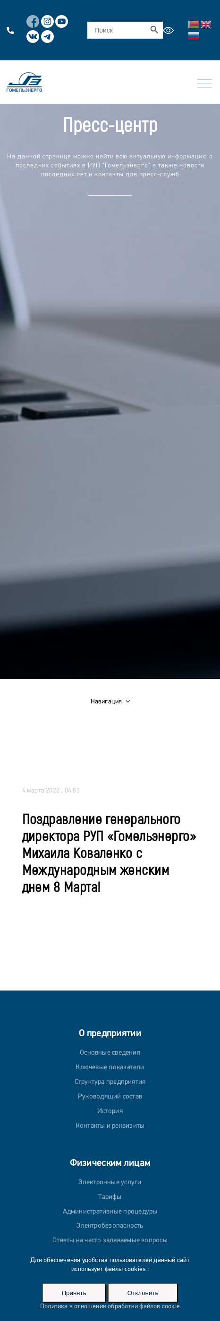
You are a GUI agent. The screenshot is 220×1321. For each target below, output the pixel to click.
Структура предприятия (110, 1082)
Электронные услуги (109, 1182)
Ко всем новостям (48, 915)
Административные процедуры (110, 1211)
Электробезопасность (109, 1226)
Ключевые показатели (110, 1067)
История (110, 1111)
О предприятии (110, 1034)
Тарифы (109, 1197)
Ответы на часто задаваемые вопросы (110, 1240)
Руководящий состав (110, 1096)
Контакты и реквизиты (110, 1126)
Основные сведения (110, 1053)
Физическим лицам (110, 1163)
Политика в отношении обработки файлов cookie (110, 1306)
